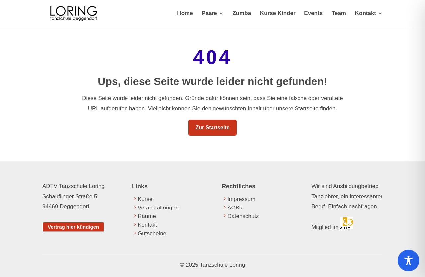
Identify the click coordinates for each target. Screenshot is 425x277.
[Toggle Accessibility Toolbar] (408, 260)
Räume (147, 216)
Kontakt (365, 13)
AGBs (234, 208)
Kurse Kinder (278, 13)
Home (185, 13)
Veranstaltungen (158, 208)
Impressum (241, 199)
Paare (209, 13)
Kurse (145, 199)
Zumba (241, 13)
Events (313, 13)
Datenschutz (243, 216)
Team (339, 13)
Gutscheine (152, 233)
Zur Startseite (212, 127)
